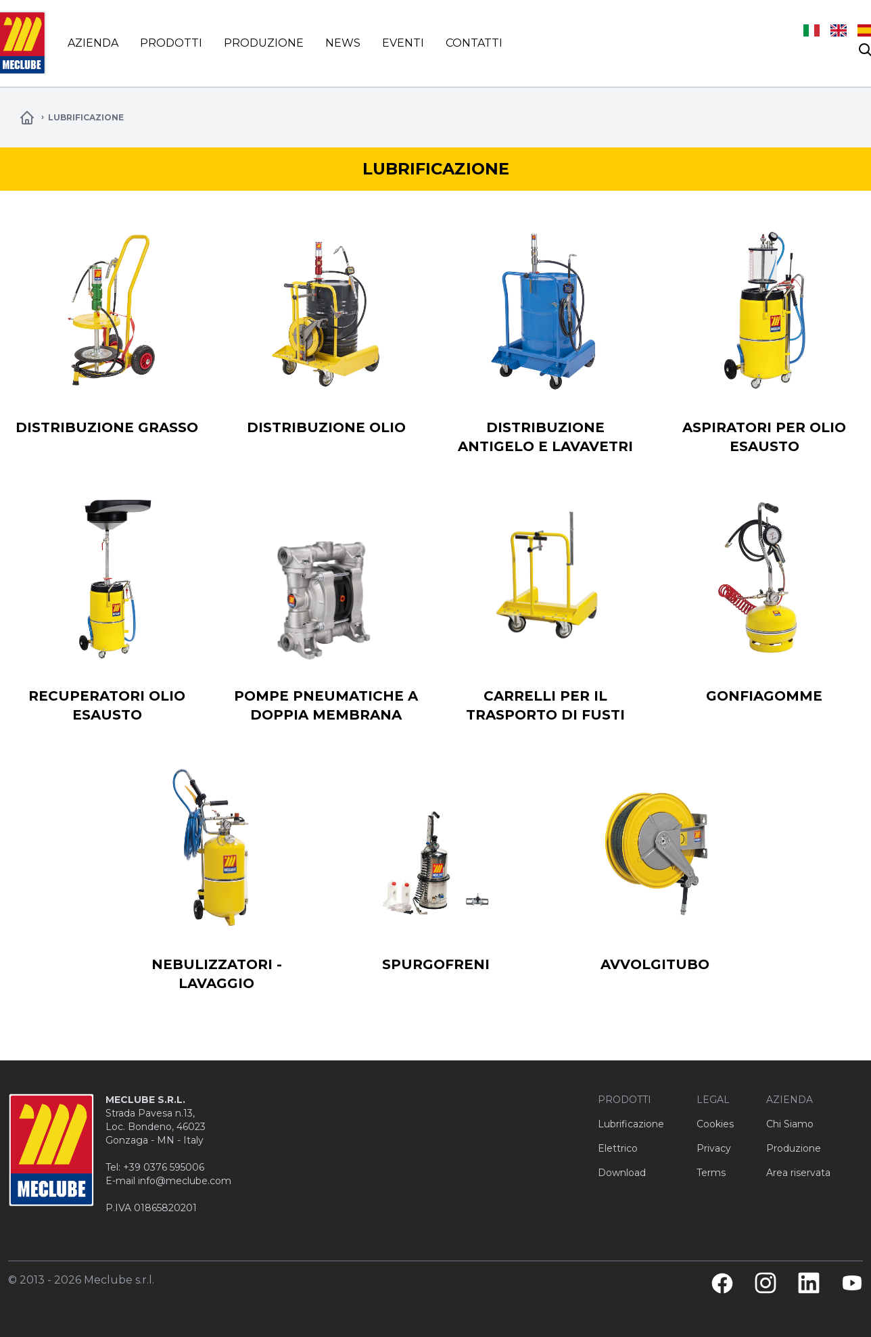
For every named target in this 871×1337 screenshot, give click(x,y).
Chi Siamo (790, 1124)
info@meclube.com (184, 1181)
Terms (711, 1173)
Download (622, 1173)
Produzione (264, 43)
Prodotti (171, 43)
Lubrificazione (631, 1124)
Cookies (715, 1124)
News (342, 43)
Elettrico (618, 1148)
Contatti (474, 43)
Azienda (93, 43)
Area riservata (798, 1173)
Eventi (403, 43)
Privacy (714, 1148)
